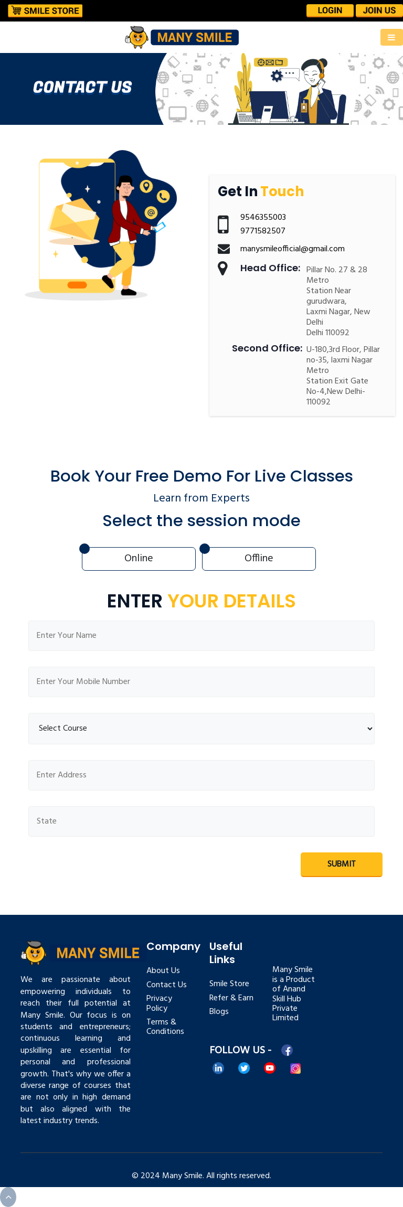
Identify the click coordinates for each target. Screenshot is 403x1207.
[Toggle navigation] (391, 37)
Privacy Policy (159, 1003)
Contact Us (166, 985)
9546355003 (263, 218)
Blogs (219, 1012)
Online (138, 558)
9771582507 (262, 231)
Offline (259, 558)
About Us (163, 971)
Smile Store (229, 984)
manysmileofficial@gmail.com (292, 249)
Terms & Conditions (165, 1027)
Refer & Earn (231, 998)
